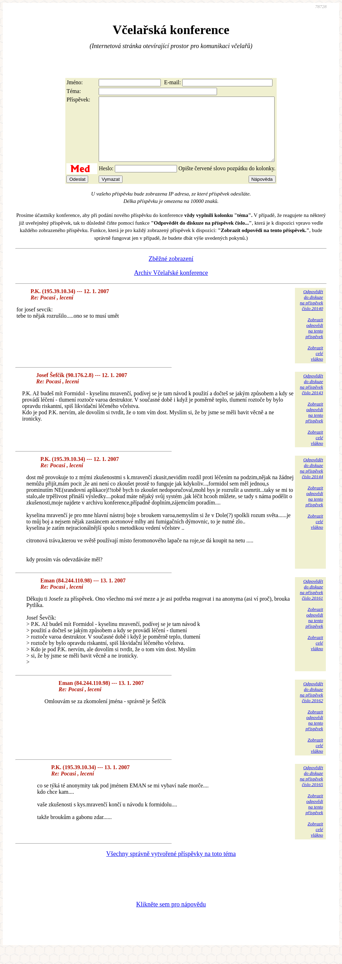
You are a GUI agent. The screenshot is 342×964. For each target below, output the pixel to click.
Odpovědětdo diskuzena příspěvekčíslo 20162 (311, 705)
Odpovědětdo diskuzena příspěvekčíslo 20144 (311, 481)
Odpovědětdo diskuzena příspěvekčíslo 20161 (311, 602)
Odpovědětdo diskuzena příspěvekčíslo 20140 (311, 313)
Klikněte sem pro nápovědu (171, 916)
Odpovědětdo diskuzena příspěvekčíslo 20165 (311, 789)
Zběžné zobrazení (171, 271)
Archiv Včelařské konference (171, 285)
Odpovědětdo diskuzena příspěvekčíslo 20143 (311, 397)
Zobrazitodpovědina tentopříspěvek (314, 341)
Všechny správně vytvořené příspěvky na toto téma (171, 866)
